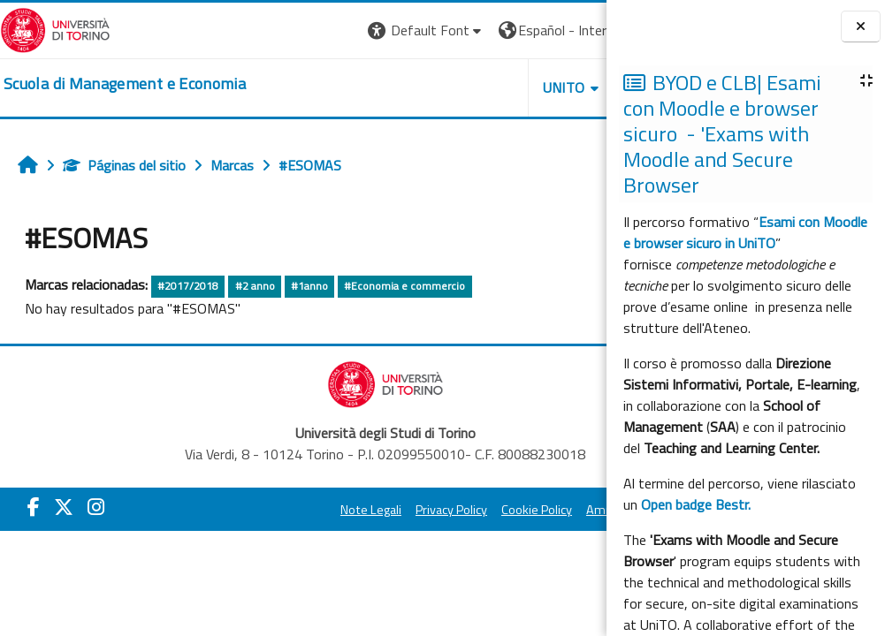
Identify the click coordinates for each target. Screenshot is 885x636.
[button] (262, 30)
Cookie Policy (448, 509)
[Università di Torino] (55, 28)
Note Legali (282, 509)
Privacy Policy (363, 509)
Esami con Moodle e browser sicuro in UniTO (745, 232)
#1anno (309, 285)
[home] (125, 84)
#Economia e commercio (404, 285)
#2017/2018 (187, 285)
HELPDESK (499, 87)
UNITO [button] (399, 87)
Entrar (573, 30)
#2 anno (255, 285)
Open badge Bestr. (696, 504)
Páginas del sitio (124, 165)
